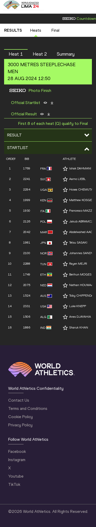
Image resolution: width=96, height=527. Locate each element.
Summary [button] (65, 54)
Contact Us (18, 400)
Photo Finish (40, 90)
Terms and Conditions (27, 408)
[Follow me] (65, 168)
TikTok (14, 484)
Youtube (16, 476)
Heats (35, 30)
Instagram (16, 459)
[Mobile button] (49, 5)
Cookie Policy (20, 416)
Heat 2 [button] (40, 54)
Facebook (17, 451)
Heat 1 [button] (16, 54)
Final (55, 30)
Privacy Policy (20, 424)
